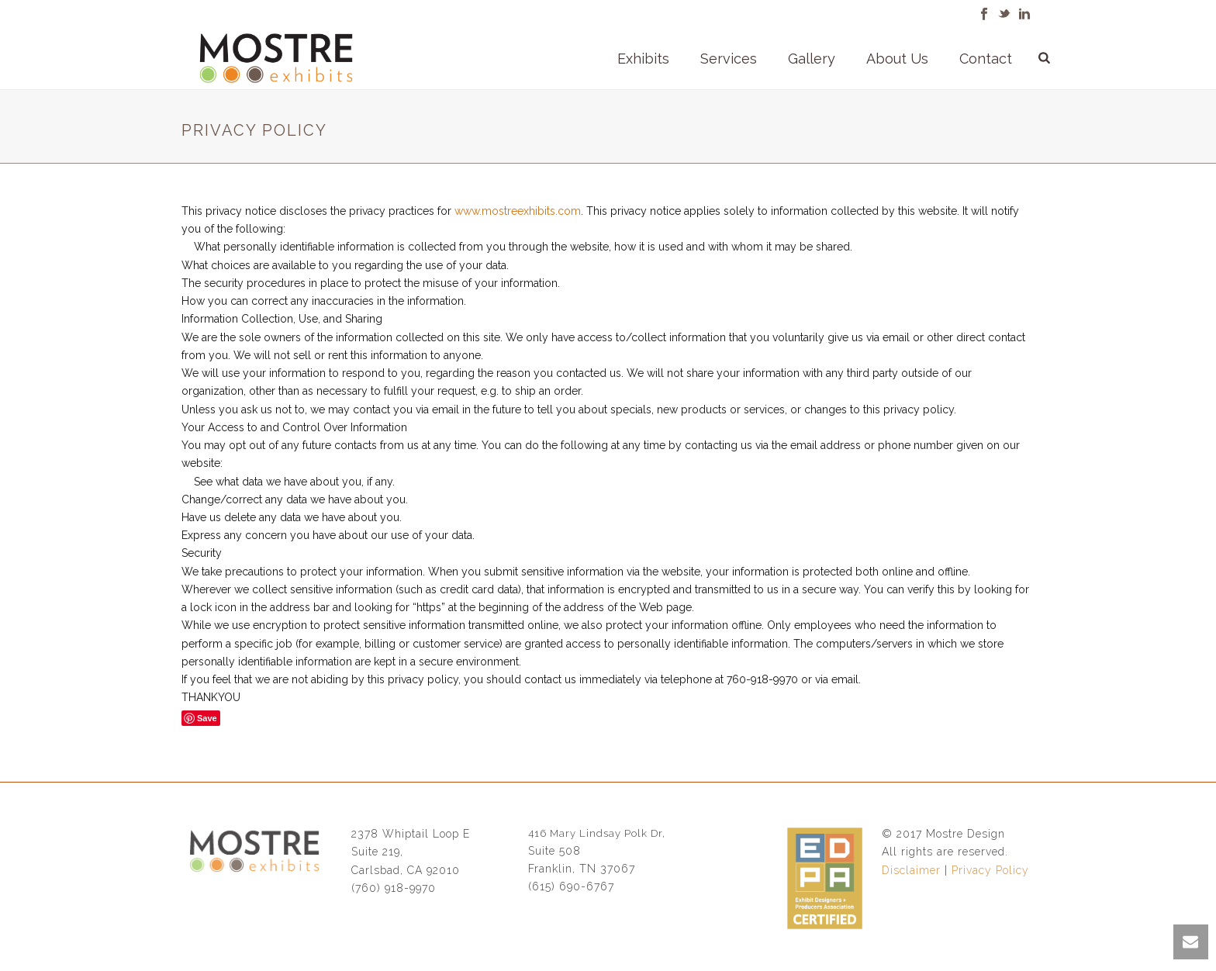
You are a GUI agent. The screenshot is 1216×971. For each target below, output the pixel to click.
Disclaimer (911, 870)
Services (728, 58)
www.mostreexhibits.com (517, 211)
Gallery (811, 58)
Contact (985, 58)
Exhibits (643, 58)
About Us (897, 58)
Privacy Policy (990, 870)
